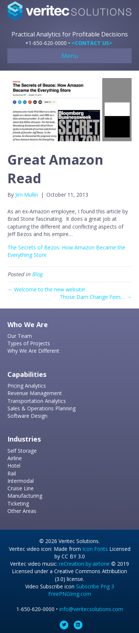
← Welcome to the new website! (46, 289)
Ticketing (18, 503)
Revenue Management (34, 393)
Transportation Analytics (36, 400)
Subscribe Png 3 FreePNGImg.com (81, 590)
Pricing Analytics (26, 385)
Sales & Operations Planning (41, 408)
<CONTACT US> (92, 42)
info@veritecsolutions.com (91, 609)
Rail (11, 473)
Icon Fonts (95, 548)
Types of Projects (28, 343)
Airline (14, 458)
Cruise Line (20, 488)
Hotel (13, 465)
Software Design (27, 415)
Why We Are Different (33, 350)
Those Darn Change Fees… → (96, 296)
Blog (37, 274)
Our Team (19, 335)
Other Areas (21, 510)
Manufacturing (24, 495)
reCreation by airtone (84, 563)
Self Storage (22, 450)
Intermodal (20, 480)
